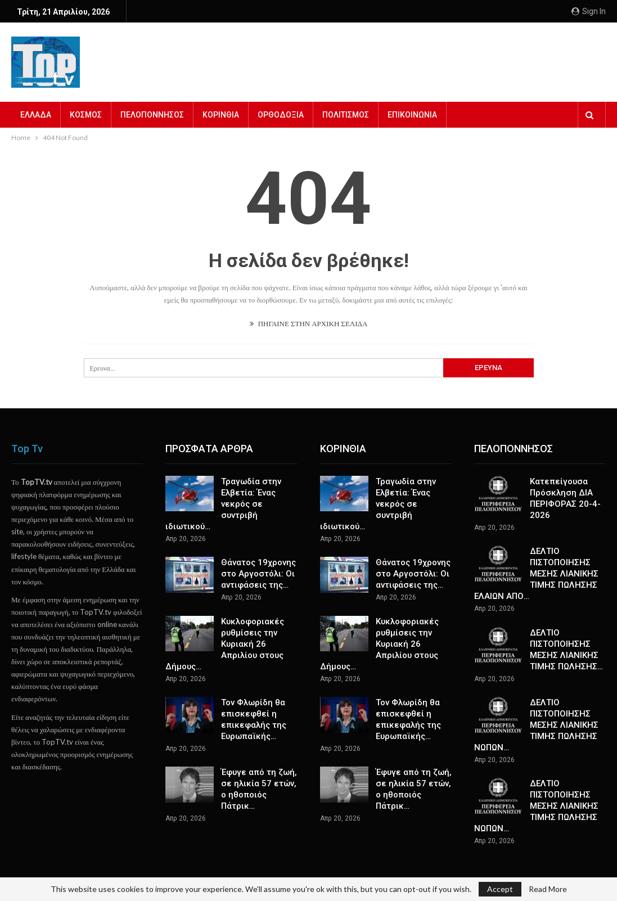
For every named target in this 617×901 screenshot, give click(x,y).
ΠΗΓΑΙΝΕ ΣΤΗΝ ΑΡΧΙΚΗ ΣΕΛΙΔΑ (309, 323)
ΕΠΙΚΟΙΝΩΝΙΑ (412, 114)
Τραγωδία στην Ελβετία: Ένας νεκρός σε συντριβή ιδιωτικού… (223, 503)
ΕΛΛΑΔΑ (35, 114)
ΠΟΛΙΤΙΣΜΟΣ (345, 114)
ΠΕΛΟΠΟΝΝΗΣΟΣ (152, 114)
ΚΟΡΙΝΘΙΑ (220, 114)
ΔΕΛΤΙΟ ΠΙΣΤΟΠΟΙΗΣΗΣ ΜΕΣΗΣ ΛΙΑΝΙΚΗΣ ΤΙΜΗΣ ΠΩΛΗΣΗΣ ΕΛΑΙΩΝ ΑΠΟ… (536, 573)
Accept (500, 889)
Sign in (588, 11)
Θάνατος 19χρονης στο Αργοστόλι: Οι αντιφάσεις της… (258, 573)
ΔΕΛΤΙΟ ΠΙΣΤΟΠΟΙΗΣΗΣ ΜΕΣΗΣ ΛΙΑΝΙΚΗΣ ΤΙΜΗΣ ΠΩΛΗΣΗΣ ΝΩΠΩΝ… (536, 725)
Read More (548, 889)
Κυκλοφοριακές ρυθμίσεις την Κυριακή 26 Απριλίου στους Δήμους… (224, 644)
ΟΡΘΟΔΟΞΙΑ (281, 114)
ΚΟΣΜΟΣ (86, 114)
